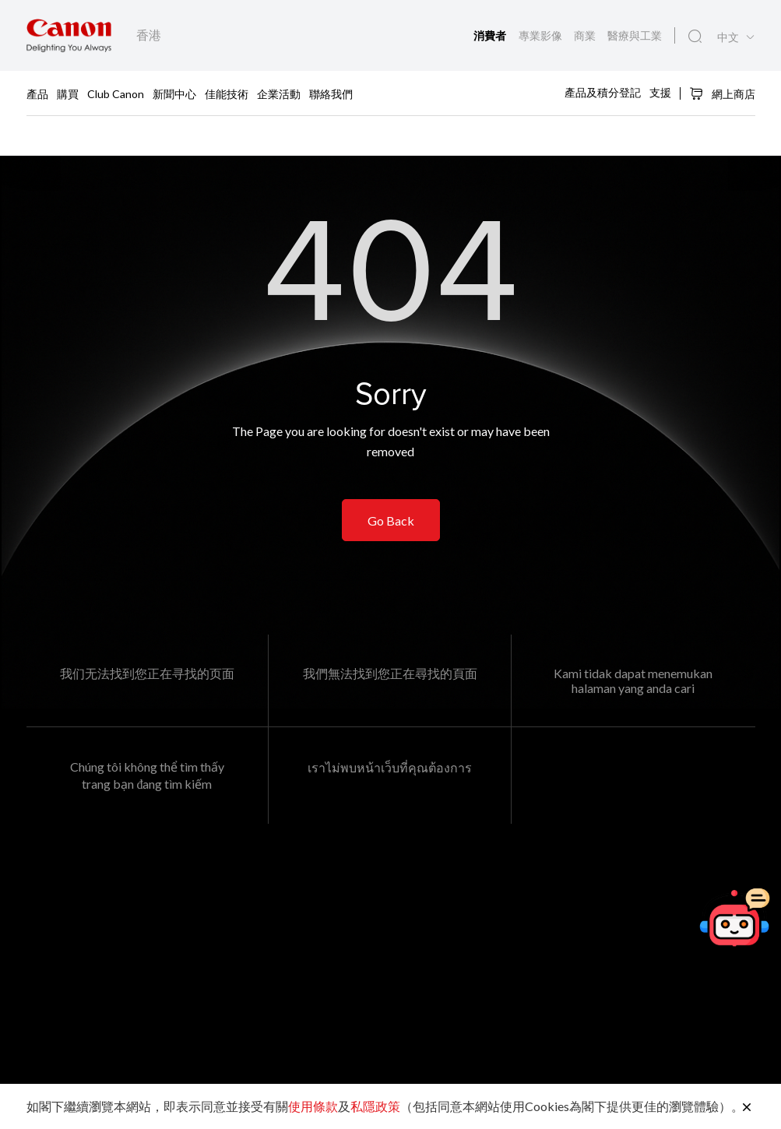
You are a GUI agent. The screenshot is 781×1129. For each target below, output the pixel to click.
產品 (37, 93)
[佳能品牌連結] (68, 35)
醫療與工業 (634, 35)
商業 (586, 35)
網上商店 (722, 93)
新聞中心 (174, 93)
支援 (660, 92)
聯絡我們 (331, 93)
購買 (68, 93)
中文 (728, 37)
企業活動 (279, 93)
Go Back (391, 520)
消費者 (491, 36)
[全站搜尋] (695, 36)
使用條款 (313, 1106)
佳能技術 (226, 93)
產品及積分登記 (603, 92)
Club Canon (115, 93)
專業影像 (542, 35)
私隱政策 (375, 1106)
